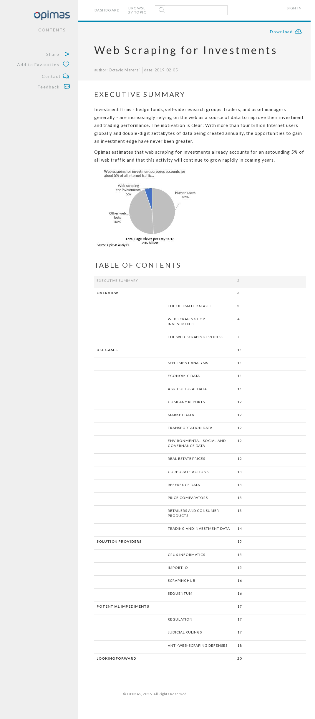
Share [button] (58, 54)
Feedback (54, 86)
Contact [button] (56, 76)
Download (286, 32)
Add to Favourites (43, 64)
